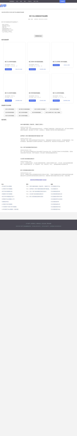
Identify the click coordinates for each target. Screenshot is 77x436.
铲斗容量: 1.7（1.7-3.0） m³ (59, 97)
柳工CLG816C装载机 (10, 115)
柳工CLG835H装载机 (58, 93)
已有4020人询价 (66, 100)
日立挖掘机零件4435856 (56, 199)
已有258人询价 (43, 69)
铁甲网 (7, 12)
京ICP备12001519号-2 (36, 226)
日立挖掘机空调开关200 (56, 196)
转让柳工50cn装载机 (7, 186)
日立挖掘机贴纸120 (55, 204)
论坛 (17, 1)
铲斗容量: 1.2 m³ (9, 97)
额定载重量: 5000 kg (10, 64)
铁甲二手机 (36, 1)
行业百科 (10, 12)
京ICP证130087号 (45, 226)
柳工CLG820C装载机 (10, 93)
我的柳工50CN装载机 (7, 194)
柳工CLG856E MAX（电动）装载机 (53, 112)
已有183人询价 (43, 100)
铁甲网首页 (12, 1)
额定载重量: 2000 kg (10, 96)
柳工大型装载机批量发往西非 (36, 196)
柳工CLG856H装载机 (10, 61)
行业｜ (27, 186)
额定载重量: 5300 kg (34, 96)
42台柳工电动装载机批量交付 (36, 194)
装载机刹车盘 (5, 201)
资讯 (21, 1)
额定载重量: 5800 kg (34, 64)
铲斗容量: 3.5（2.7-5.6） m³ (35, 66)
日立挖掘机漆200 (55, 201)
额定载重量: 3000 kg (58, 96)
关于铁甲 (28, 223)
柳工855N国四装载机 (34, 93)
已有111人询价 (67, 65)
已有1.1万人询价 (18, 69)
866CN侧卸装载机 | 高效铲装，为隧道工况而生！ (40, 186)
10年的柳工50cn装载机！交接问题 (10, 209)
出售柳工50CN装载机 (7, 188)
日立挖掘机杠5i (54, 188)
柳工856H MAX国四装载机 (36, 61)
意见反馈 (44, 223)
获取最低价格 (8, 69)
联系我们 (33, 223)
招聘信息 (38, 223)
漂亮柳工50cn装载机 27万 (8, 199)
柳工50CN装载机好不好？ (8, 196)
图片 (25, 1)
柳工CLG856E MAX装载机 (60, 61)
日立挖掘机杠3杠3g (55, 186)
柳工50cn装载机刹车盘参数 (18, 12)
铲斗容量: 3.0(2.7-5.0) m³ (35, 97)
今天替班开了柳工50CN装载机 (9, 206)
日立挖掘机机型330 (55, 191)
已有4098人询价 (18, 100)
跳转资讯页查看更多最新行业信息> (38, 179)
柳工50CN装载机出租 (7, 191)
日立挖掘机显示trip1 (55, 209)
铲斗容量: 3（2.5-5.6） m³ (11, 66)
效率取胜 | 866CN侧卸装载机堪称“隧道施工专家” (40, 188)
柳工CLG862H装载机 (23, 115)
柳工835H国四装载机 (36, 112)
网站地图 (49, 223)
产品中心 (30, 1)
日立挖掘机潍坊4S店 (56, 206)
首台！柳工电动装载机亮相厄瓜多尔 (38, 191)
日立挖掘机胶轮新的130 (56, 194)
